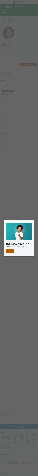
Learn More (10, 250)
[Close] (32, 221)
